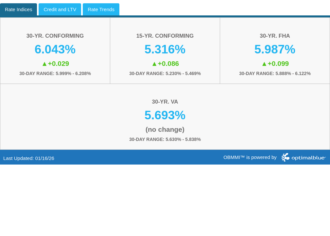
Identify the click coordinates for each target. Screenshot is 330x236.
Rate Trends (101, 9)
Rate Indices (18, 9)
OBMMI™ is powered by (250, 157)
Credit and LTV (59, 9)
